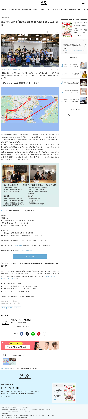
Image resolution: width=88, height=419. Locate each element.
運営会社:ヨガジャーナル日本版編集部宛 (74, 50)
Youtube (84, 115)
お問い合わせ (13, 414)
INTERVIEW (36, 9)
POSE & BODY (5, 9)
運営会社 (61, 414)
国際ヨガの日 (10, 307)
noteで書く (44, 334)
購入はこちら (81, 35)
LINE (33, 334)
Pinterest (38, 334)
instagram (74, 114)
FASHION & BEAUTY (53, 9)
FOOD (43, 9)
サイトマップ (67, 414)
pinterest (79, 115)
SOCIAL (28, 9)
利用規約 (33, 414)
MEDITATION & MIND (18, 9)
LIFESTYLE (64, 9)
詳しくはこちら (30, 256)
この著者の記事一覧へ (23, 326)
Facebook (21, 334)
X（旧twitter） (27, 334)
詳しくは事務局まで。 (28, 250)
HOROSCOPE (73, 9)
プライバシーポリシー (41, 414)
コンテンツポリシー (52, 414)
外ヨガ (3, 307)
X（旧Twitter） (27, 379)
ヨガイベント (17, 307)
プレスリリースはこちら (23, 414)
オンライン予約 (18, 245)
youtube (39, 379)
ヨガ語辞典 (74, 414)
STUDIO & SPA (83, 9)
